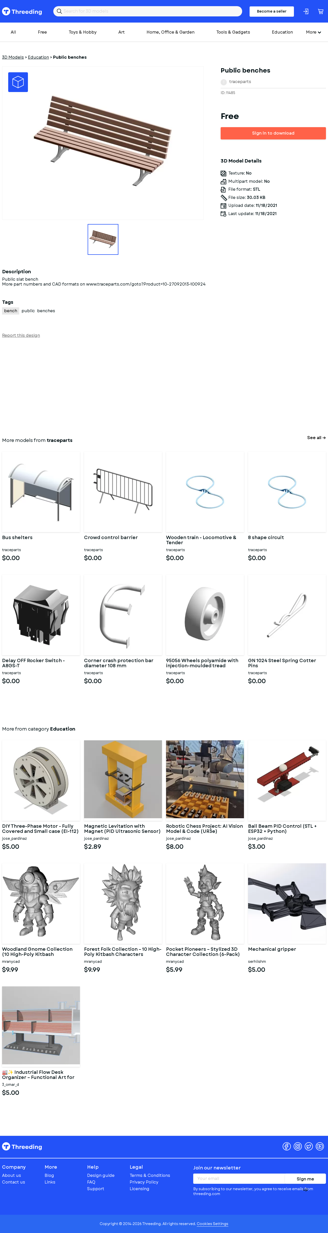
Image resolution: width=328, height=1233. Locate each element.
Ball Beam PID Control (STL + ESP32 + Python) (282, 829)
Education (282, 32)
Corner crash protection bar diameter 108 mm (118, 663)
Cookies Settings (212, 1223)
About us (11, 1175)
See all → (316, 438)
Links (50, 1182)
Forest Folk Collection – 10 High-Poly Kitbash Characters (122, 952)
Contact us (13, 1182)
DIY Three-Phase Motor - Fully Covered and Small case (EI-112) (40, 829)
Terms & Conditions (150, 1175)
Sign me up (305, 1180)
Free (42, 32)
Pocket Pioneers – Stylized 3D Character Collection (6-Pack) (203, 952)
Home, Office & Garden (170, 32)
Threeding (22, 11)
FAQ (91, 1182)
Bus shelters (17, 538)
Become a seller (271, 11)
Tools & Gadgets (233, 32)
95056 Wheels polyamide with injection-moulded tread (202, 663)
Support (95, 1189)
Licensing (139, 1189)
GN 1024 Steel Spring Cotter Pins (282, 663)
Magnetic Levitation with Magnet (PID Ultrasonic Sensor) (122, 829)
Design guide (101, 1175)
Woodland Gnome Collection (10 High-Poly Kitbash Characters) (37, 952)
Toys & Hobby (83, 32)
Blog (49, 1175)
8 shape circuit (266, 538)
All (13, 32)
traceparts (240, 82)
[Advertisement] (156, 386)
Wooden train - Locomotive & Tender (201, 540)
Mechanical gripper (272, 950)
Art (121, 32)
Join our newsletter (217, 1168)
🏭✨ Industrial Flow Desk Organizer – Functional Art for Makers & (38, 1075)
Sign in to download (273, 133)
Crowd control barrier (111, 538)
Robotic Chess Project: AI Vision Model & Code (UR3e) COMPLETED (204, 829)
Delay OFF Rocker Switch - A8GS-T (33, 663)
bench (10, 311)
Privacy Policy (144, 1182)
